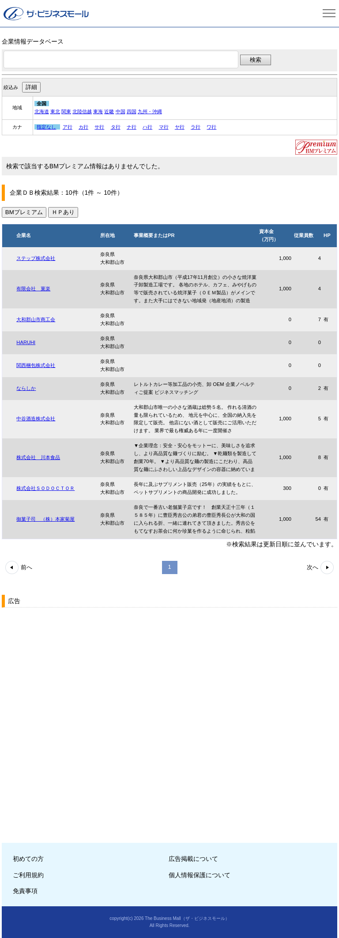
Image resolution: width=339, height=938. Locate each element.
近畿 (109, 111)
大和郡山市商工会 (35, 319)
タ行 (116, 127)
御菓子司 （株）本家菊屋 (45, 519)
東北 (55, 111)
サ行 (99, 127)
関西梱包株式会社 (35, 365)
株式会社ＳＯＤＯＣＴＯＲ (45, 488)
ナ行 (131, 127)
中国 (120, 111)
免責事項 (25, 890)
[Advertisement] (68, 666)
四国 (131, 111)
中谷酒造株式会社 (35, 418)
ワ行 (211, 127)
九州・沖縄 (150, 111)
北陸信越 (82, 111)
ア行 (67, 127)
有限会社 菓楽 (33, 288)
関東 (66, 111)
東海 (98, 111)
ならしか (26, 388)
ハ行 (147, 127)
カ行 (83, 127)
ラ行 (195, 127)
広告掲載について (193, 858)
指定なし (46, 127)
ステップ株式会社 (35, 258)
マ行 (164, 127)
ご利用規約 (28, 875)
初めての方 (28, 858)
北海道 (41, 111)
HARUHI (25, 342)
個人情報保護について (199, 875)
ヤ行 (180, 127)
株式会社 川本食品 (38, 457)
